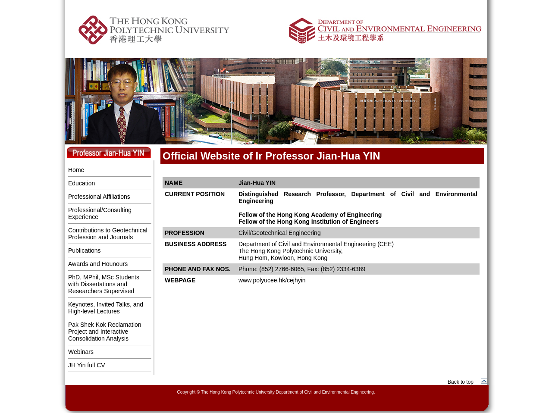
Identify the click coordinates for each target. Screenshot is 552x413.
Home (76, 169)
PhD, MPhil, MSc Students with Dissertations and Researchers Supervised (103, 284)
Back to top (461, 382)
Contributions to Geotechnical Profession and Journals (107, 234)
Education (81, 183)
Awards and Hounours (98, 263)
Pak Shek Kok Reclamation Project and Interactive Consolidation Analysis (104, 331)
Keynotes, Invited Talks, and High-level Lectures (105, 308)
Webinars (81, 351)
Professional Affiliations (99, 196)
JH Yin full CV (86, 365)
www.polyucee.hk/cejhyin (272, 280)
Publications (84, 250)
